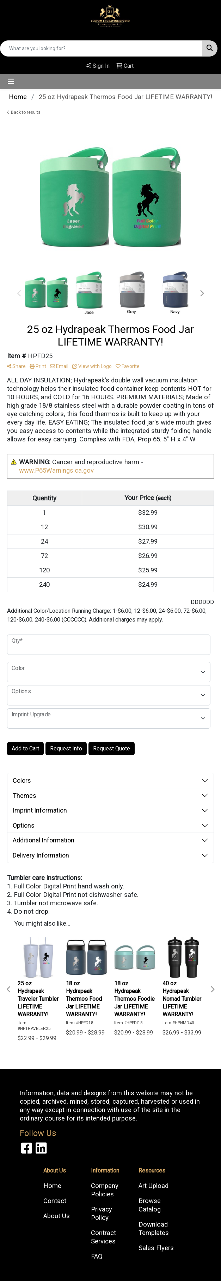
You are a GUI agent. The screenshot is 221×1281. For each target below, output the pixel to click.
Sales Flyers (156, 1248)
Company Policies (104, 1190)
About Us (56, 1216)
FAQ (97, 1256)
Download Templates (154, 1229)
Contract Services (103, 1237)
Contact (54, 1201)
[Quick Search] (101, 48)
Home (52, 1186)
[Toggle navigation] (11, 81)
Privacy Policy (101, 1214)
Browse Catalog (150, 1205)
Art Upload (153, 1186)
